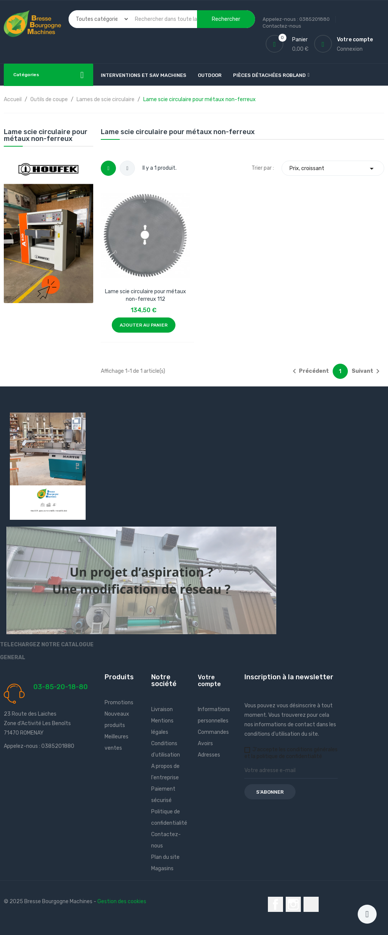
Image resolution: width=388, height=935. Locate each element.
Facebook (275, 904)
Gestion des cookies (121, 901)
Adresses (209, 755)
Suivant (367, 371)
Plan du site (165, 857)
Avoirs (205, 743)
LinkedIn (311, 904)
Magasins (162, 868)
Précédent (309, 371)
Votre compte (209, 681)
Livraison (162, 709)
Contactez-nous (282, 26)
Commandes (213, 732)
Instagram (293, 904)
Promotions (119, 702)
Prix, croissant (332, 168)
